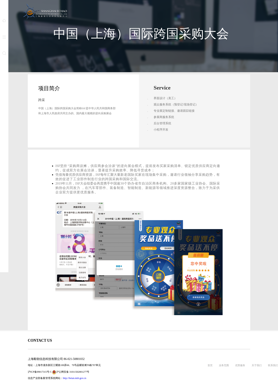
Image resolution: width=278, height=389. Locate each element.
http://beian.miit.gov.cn (74, 378)
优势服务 (240, 365)
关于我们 (257, 365)
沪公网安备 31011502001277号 (70, 372)
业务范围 (224, 365)
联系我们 (273, 365)
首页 (210, 365)
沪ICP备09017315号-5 (39, 371)
